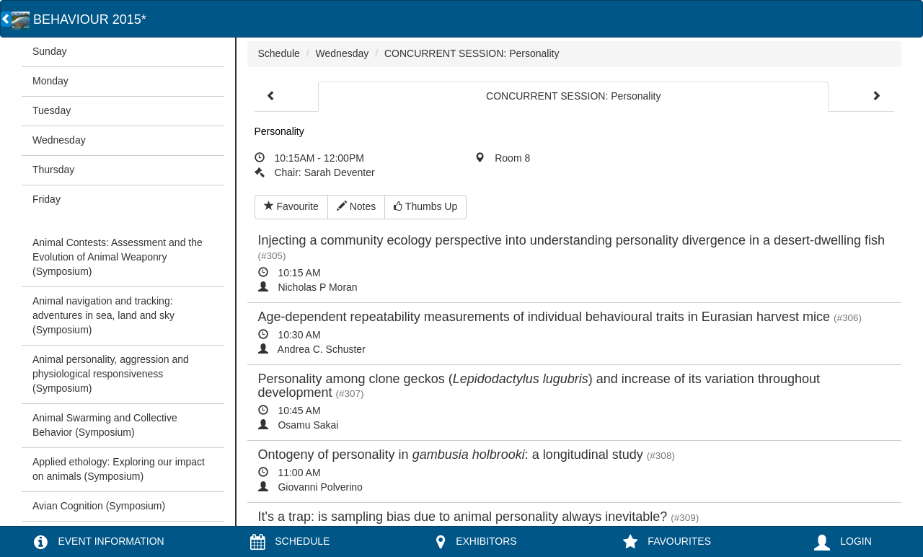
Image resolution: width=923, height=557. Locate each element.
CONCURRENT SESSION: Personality (471, 53)
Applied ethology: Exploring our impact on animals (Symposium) (118, 469)
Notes (356, 206)
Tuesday (51, 110)
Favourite (291, 206)
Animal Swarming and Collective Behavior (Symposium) (104, 425)
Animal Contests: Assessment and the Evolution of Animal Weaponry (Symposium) (117, 257)
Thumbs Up (425, 206)
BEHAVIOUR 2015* (79, 19)
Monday (50, 81)
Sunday (49, 51)
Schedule (279, 53)
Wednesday (59, 140)
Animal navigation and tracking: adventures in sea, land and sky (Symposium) (103, 315)
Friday (46, 199)
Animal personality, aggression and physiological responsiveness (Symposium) (110, 374)
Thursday (53, 169)
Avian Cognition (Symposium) (98, 506)
